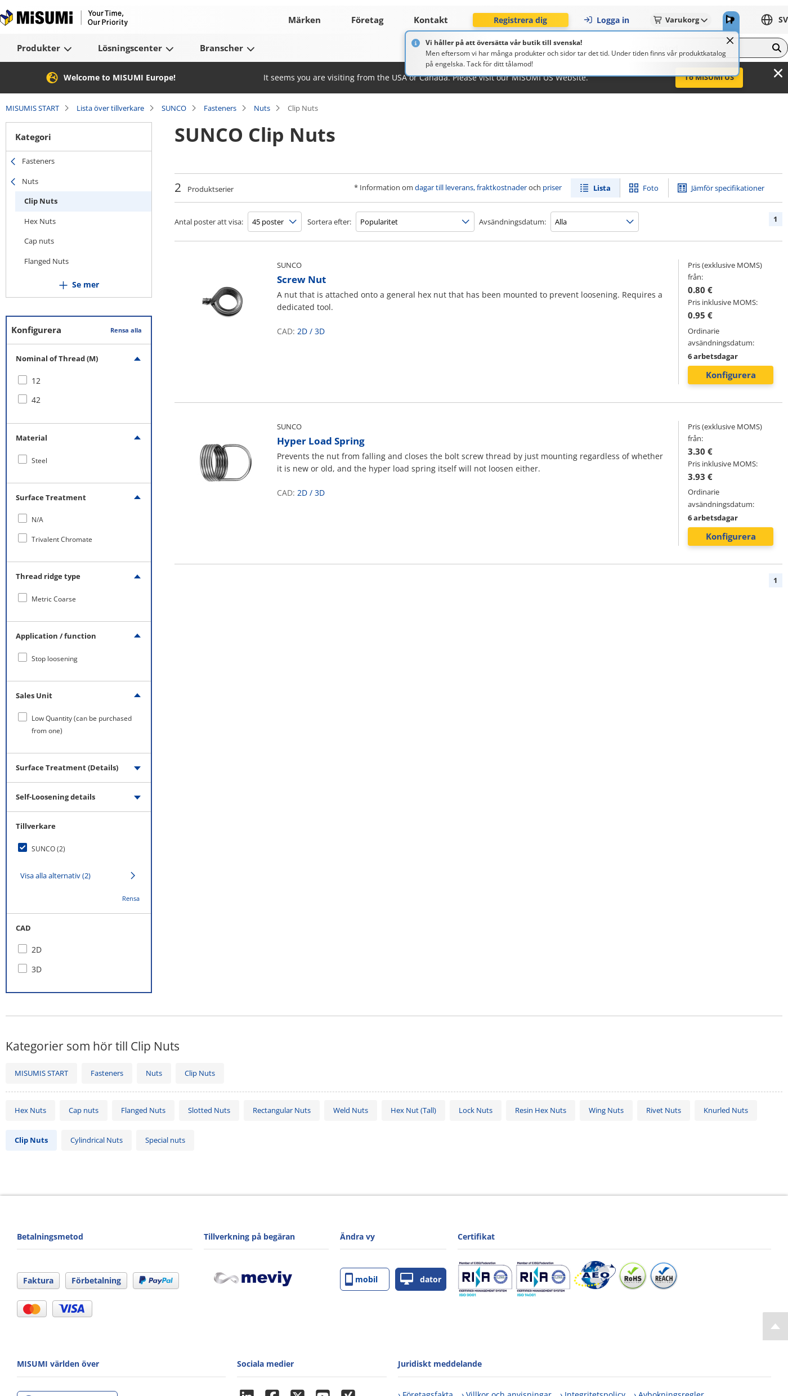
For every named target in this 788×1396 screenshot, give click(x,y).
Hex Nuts (40, 221)
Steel (39, 460)
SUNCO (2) (48, 849)
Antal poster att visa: (208, 222)
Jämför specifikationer (727, 188)
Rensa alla (126, 330)
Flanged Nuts (46, 261)
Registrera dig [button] (520, 20)
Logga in (606, 20)
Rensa (131, 898)
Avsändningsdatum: (512, 222)
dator (420, 1279)
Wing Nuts (606, 1110)
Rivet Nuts (663, 1110)
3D (320, 331)
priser (552, 187)
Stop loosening (55, 658)
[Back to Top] (775, 1326)
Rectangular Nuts (282, 1110)
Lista (602, 188)
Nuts (262, 108)
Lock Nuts (475, 1110)
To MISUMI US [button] (709, 77)
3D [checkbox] (37, 969)
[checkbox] (79, 380)
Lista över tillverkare (110, 108)
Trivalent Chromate (62, 539)
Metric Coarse (54, 599)
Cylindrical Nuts (96, 1140)
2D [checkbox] (37, 949)
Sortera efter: (329, 222)
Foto (651, 188)
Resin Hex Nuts (540, 1110)
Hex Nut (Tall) (413, 1110)
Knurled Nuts (726, 1110)
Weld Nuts (350, 1110)
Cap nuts (39, 241)
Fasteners (220, 108)
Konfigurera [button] (731, 374)
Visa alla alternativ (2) (55, 875)
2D (302, 331)
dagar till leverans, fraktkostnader (471, 187)
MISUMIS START (32, 108)
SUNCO (174, 108)
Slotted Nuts (209, 1110)
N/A (37, 519)
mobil (361, 1279)
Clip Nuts (40, 201)
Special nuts (165, 1140)
